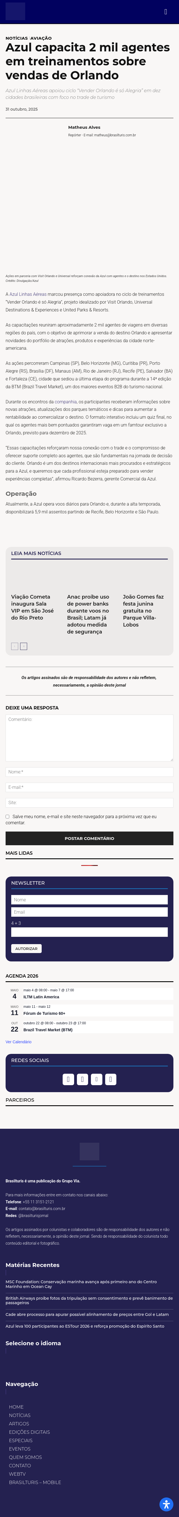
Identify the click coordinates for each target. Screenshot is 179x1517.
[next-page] (23, 646)
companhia (66, 401)
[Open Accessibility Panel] (166, 1504)
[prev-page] (14, 646)
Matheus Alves (84, 127)
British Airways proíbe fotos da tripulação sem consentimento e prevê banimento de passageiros (89, 1301)
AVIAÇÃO (41, 38)
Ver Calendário (19, 1042)
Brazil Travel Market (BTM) (47, 1030)
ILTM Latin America (41, 997)
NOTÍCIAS (17, 38)
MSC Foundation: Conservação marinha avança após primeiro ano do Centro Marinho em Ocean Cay (81, 1284)
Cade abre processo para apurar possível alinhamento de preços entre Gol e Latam (87, 1314)
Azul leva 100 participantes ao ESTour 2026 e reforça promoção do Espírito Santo (85, 1326)
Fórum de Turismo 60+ (44, 1013)
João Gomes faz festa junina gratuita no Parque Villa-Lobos (143, 611)
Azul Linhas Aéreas (28, 294)
